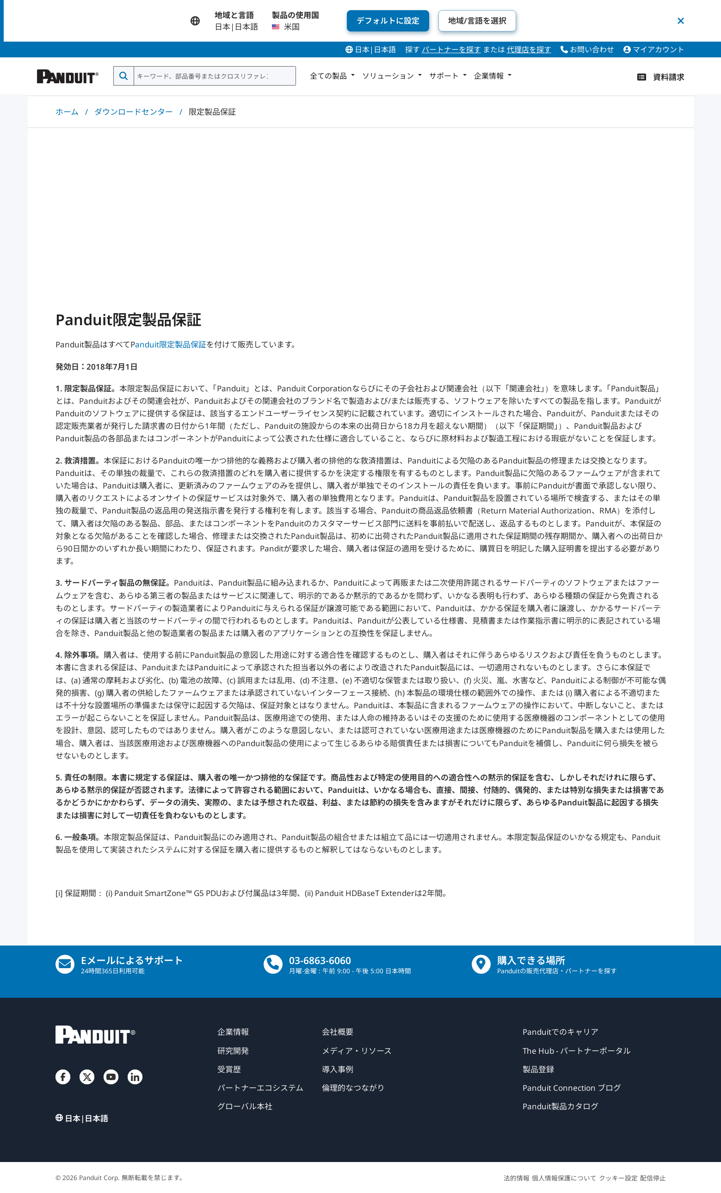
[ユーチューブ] (111, 1086)
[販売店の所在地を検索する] (481, 964)
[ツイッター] (87, 1086)
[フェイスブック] (62, 1086)
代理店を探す (529, 49)
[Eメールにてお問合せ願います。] (64, 964)
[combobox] (214, 76)
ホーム (67, 111)
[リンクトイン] (135, 1086)
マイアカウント (653, 49)
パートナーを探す (451, 49)
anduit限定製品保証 (170, 344)
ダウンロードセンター (133, 111)
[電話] (273, 964)
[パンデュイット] (68, 74)
